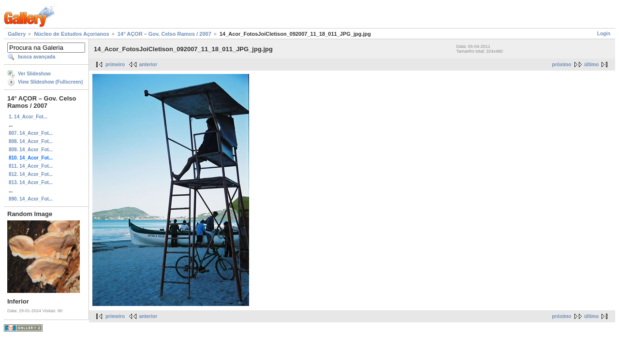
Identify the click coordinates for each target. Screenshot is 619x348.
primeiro (115, 64)
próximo (561, 64)
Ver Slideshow (34, 73)
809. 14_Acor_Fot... (31, 149)
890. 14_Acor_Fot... (31, 199)
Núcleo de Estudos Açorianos (71, 34)
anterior (148, 64)
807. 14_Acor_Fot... (31, 133)
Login (603, 33)
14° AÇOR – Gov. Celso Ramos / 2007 (164, 34)
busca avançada (36, 56)
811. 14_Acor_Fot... (31, 166)
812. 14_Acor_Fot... (31, 174)
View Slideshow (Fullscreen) (50, 82)
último (591, 64)
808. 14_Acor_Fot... (31, 141)
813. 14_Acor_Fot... (31, 182)
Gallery (17, 34)
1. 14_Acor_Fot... (28, 116)
